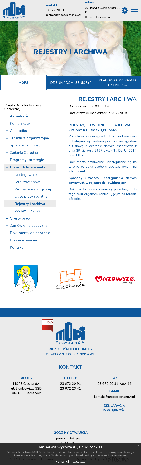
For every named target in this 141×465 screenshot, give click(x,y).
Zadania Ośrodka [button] (24, 152)
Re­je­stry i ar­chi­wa (30, 203)
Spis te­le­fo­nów (27, 181)
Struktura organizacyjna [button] (29, 138)
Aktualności (20, 116)
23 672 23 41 (70, 388)
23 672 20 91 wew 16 (114, 383)
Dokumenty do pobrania (30, 232)
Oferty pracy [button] (20, 218)
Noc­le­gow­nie (26, 174)
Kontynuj (62, 461)
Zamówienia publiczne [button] (28, 225)
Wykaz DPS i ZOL (29, 210)
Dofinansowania (23, 240)
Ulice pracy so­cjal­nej (31, 196)
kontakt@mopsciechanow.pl (63, 15)
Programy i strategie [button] (27, 159)
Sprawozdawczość (25, 145)
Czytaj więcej (79, 461)
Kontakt (16, 247)
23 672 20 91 (55, 10)
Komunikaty (20, 123)
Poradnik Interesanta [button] (28, 167)
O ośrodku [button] (18, 130)
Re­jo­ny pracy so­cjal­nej (33, 189)
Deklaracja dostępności (114, 408)
